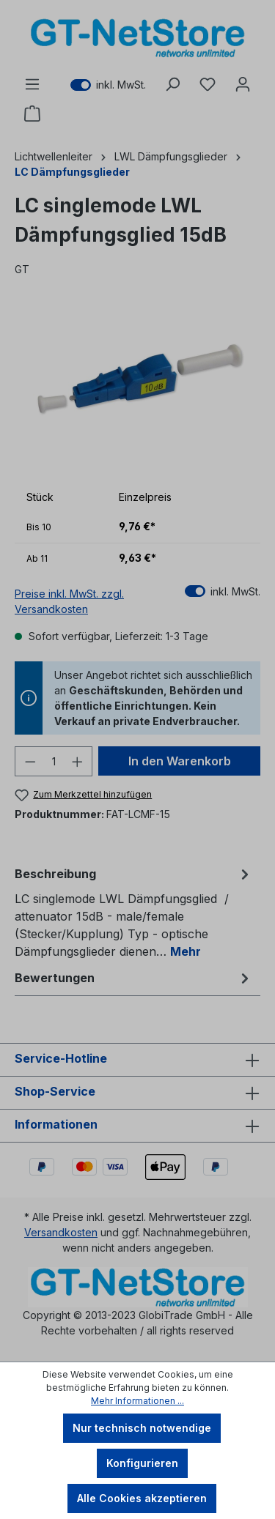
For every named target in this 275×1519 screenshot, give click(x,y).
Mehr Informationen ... (137, 1400)
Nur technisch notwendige (142, 1428)
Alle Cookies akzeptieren (142, 1498)
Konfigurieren (142, 1463)
